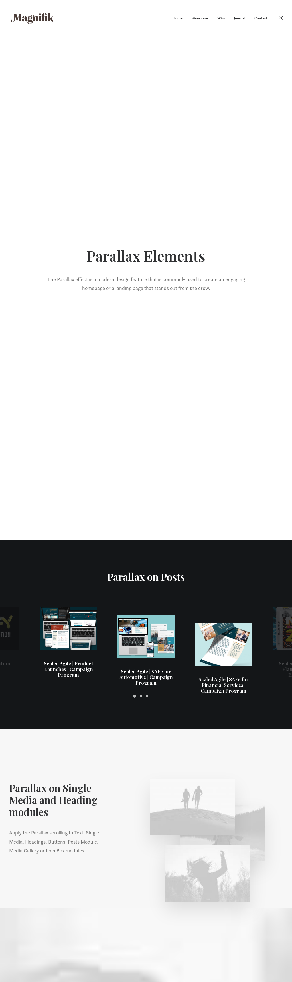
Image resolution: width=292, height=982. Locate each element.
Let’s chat (146, 852)
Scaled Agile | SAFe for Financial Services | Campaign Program (223, 200)
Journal (239, 18)
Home (177, 18)
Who (221, 18)
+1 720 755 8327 (244, 932)
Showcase (200, 18)
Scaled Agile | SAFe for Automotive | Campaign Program (146, 215)
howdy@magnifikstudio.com (255, 924)
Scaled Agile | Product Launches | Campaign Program (68, 230)
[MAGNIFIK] (32, 18)
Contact (260, 18)
